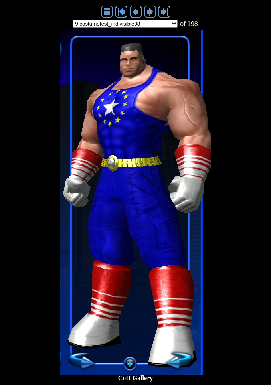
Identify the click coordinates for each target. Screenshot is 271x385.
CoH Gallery (135, 378)
